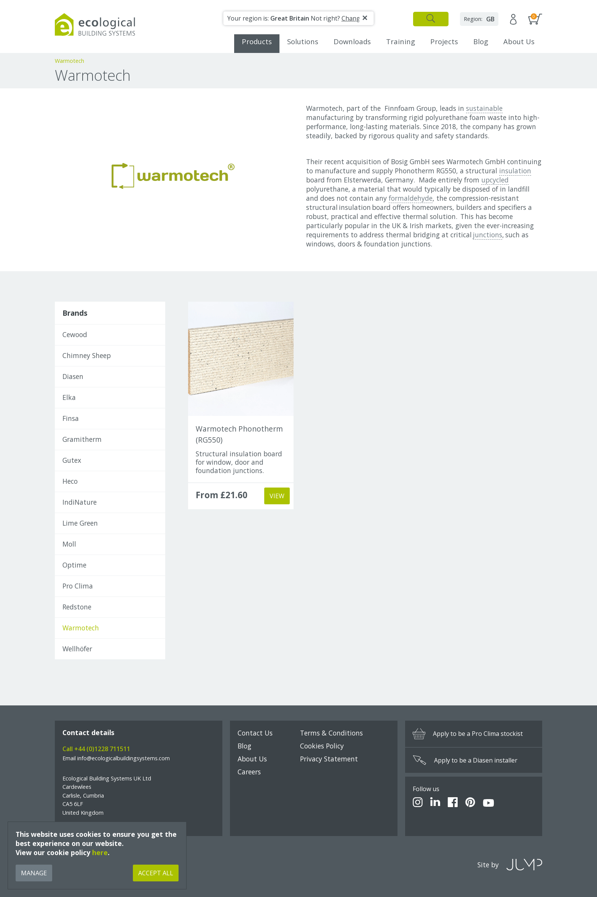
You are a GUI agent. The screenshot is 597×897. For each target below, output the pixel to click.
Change (353, 18)
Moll (69, 543)
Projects (444, 41)
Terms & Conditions (331, 732)
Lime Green (80, 523)
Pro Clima (77, 585)
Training (400, 41)
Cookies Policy (322, 745)
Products (257, 41)
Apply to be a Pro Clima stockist (468, 733)
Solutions (302, 41)
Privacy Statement (329, 758)
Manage (34, 873)
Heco (70, 481)
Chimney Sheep (86, 355)
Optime (74, 564)
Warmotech (80, 627)
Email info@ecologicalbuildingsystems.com (116, 758)
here (100, 852)
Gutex (71, 460)
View (277, 496)
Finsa (70, 418)
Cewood (74, 334)
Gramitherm (82, 439)
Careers (249, 771)
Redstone (76, 606)
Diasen (72, 376)
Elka (69, 397)
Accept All (155, 873)
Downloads (352, 41)
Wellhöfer (77, 648)
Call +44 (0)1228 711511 (96, 749)
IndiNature (79, 502)
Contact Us (255, 732)
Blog (480, 41)
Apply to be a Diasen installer (465, 760)
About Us (519, 41)
